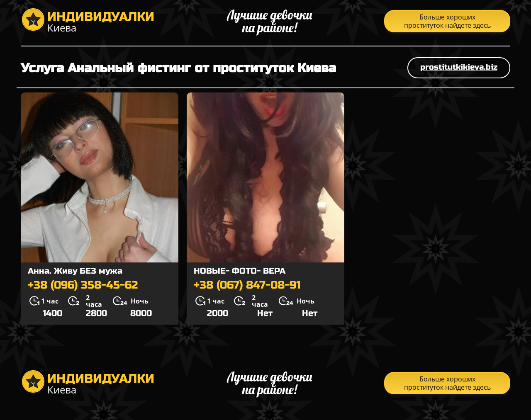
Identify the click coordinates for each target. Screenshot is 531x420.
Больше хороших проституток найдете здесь (447, 21)
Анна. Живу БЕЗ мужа (75, 271)
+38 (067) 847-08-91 (247, 285)
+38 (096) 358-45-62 (83, 285)
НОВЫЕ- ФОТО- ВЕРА (239, 271)
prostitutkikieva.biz (458, 67)
